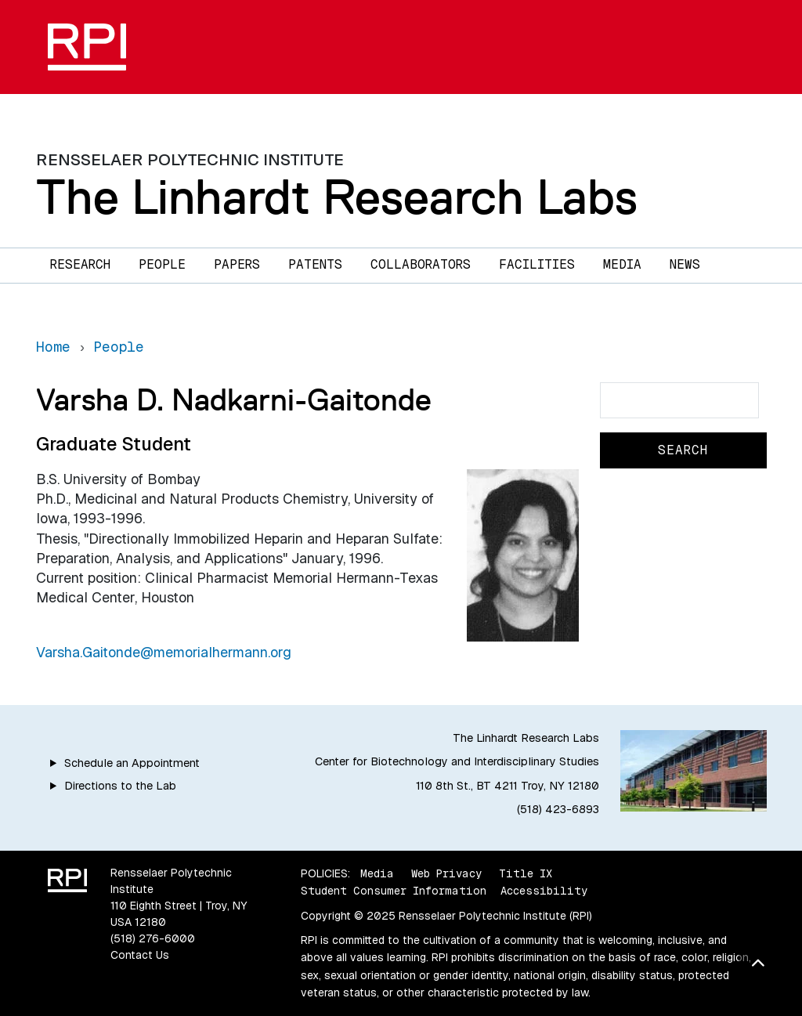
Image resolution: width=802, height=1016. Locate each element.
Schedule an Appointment (132, 763)
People (162, 264)
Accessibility (543, 891)
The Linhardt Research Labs (337, 196)
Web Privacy (446, 873)
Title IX (525, 873)
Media (622, 264)
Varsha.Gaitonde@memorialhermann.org (163, 652)
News (685, 264)
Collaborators (420, 264)
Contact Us (139, 955)
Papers (237, 264)
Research (80, 264)
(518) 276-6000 (152, 938)
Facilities (537, 264)
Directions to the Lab (120, 786)
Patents (315, 264)
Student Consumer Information (393, 891)
